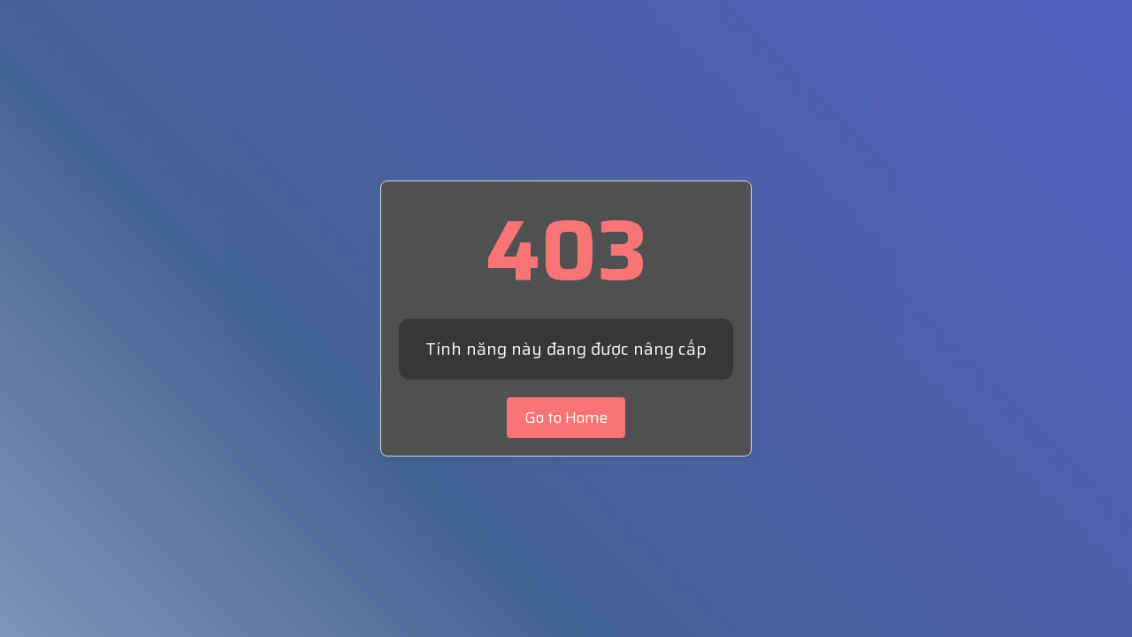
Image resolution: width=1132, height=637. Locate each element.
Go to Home (566, 417)
